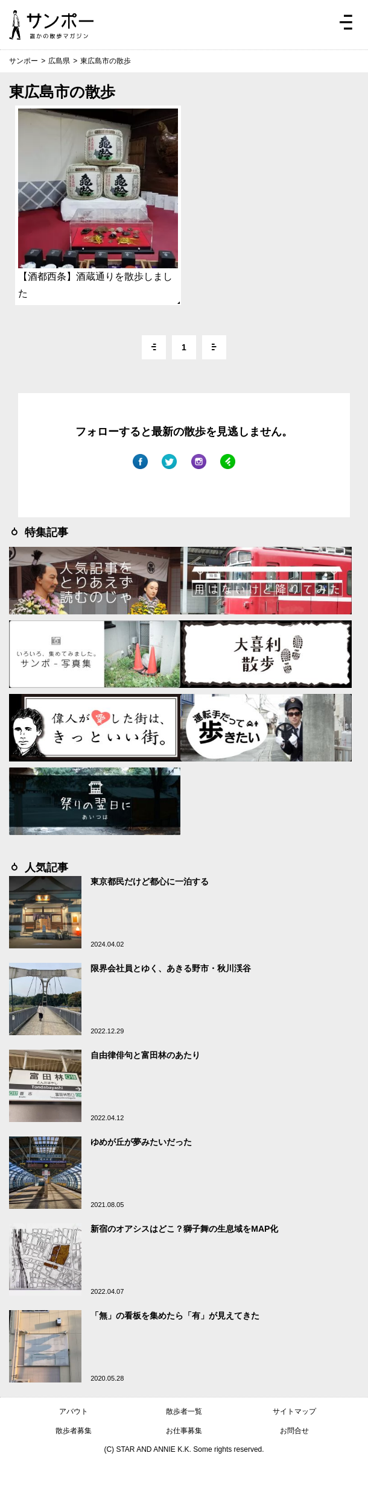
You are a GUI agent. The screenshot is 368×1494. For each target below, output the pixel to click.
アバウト (73, 1411)
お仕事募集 (184, 1430)
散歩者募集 (74, 1430)
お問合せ (294, 1430)
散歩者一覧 (184, 1411)
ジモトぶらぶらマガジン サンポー (51, 24)
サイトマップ (294, 1411)
